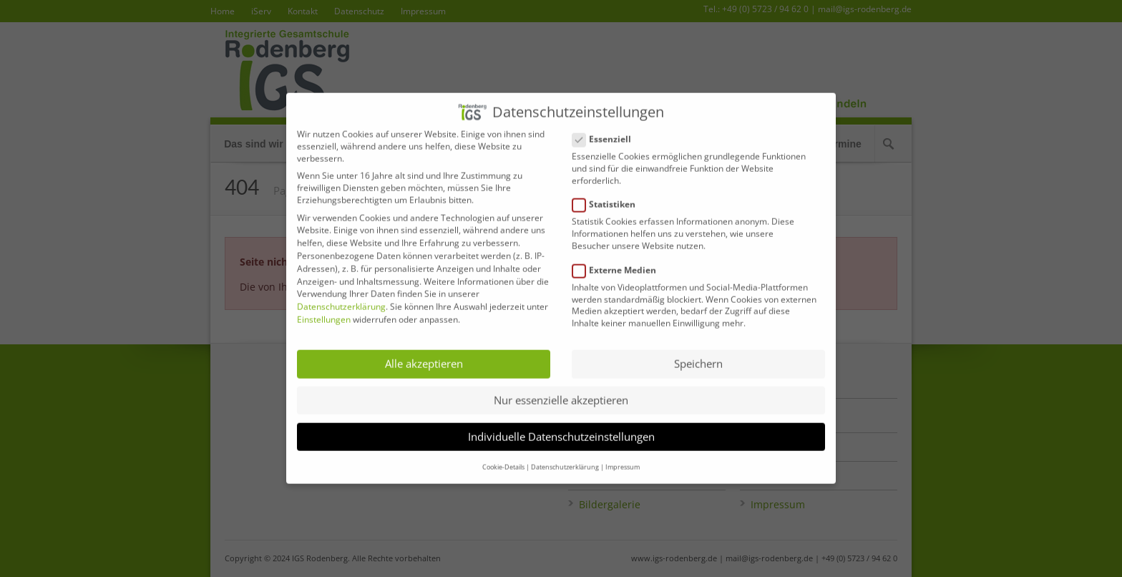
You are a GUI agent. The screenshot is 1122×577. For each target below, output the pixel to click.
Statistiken (610, 194)
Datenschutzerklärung (341, 295)
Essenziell (607, 128)
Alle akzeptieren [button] (424, 353)
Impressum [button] (622, 455)
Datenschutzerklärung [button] (565, 455)
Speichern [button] (698, 353)
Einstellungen (324, 308)
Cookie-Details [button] (503, 455)
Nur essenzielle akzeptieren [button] (561, 389)
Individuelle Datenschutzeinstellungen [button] (561, 425)
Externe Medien (620, 259)
